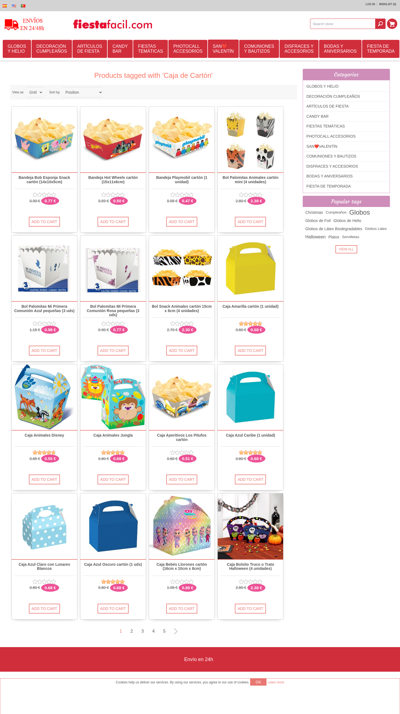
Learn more (276, 682)
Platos (333, 237)
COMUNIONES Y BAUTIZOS (259, 49)
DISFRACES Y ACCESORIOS (299, 49)
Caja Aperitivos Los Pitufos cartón (182, 437)
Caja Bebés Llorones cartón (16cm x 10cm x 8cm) (182, 566)
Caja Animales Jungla (113, 435)
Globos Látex (376, 229)
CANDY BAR (120, 49)
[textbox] (342, 24)
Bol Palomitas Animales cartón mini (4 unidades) (250, 180)
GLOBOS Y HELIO (17, 49)
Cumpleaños (336, 212)
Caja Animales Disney (44, 435)
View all (346, 249)
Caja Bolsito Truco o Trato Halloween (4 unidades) (250, 566)
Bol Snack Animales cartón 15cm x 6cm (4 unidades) (182, 308)
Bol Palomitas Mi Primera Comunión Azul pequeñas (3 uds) (44, 308)
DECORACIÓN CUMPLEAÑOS (52, 49)
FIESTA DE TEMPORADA (381, 49)
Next (175, 631)
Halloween (315, 237)
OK (258, 682)
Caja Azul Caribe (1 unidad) (250, 435)
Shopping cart (392, 24)
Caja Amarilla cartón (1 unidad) (250, 306)
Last (186, 631)
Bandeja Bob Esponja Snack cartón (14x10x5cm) (44, 180)
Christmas (314, 212)
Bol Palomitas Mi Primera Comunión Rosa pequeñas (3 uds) (113, 310)
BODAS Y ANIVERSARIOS (340, 49)
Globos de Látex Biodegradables (333, 229)
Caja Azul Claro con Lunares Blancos (44, 566)
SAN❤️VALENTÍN (223, 49)
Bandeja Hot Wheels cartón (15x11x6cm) (113, 180)
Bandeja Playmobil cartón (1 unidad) (181, 180)
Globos (359, 212)
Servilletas (350, 237)
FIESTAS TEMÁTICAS (150, 49)
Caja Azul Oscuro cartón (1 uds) (113, 564)
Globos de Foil (318, 220)
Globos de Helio (347, 220)
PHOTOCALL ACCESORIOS (187, 49)
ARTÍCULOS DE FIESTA (89, 49)
